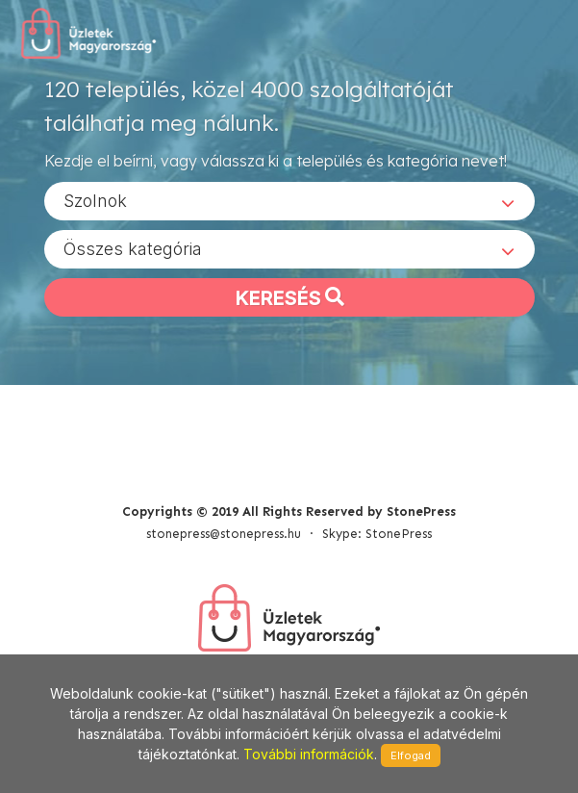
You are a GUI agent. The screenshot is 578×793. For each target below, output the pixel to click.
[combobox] (289, 201)
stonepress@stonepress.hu (223, 533)
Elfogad (410, 755)
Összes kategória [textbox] (132, 249)
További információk (308, 754)
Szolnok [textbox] (95, 201)
